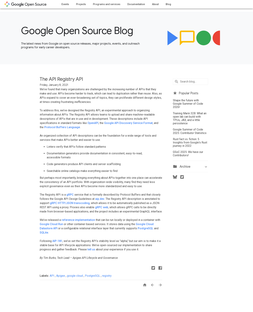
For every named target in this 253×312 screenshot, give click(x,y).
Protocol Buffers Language (62, 127)
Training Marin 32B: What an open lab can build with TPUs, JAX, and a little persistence (189, 118)
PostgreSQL (145, 228)
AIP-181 (57, 241)
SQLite (44, 232)
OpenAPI (92, 123)
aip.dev (99, 199)
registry (107, 275)
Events (65, 4)
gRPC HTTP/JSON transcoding (70, 203)
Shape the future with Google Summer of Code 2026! (188, 104)
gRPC (70, 194)
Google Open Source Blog (77, 31)
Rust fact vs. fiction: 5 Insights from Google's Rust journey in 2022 (190, 142)
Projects (81, 4)
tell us (91, 249)
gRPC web (101, 207)
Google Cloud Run (51, 224)
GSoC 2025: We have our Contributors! (188, 153)
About (155, 4)
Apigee (61, 275)
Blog (168, 4)
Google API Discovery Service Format (128, 123)
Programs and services (106, 4)
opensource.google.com (25, 4)
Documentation (136, 4)
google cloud (75, 275)
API (52, 275)
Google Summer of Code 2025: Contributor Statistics (189, 131)
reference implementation (78, 220)
